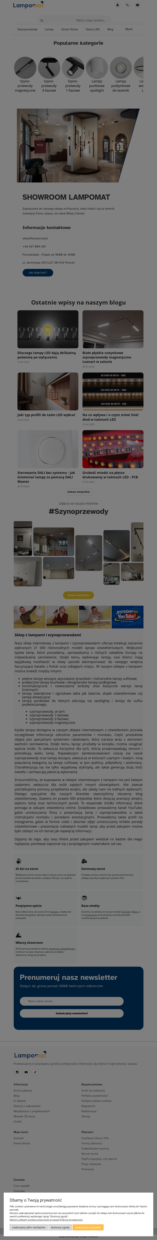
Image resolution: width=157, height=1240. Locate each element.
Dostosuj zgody (60, 1227)
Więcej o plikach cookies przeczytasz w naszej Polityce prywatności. (46, 1219)
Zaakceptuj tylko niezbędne (28, 1227)
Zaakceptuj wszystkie (88, 1227)
